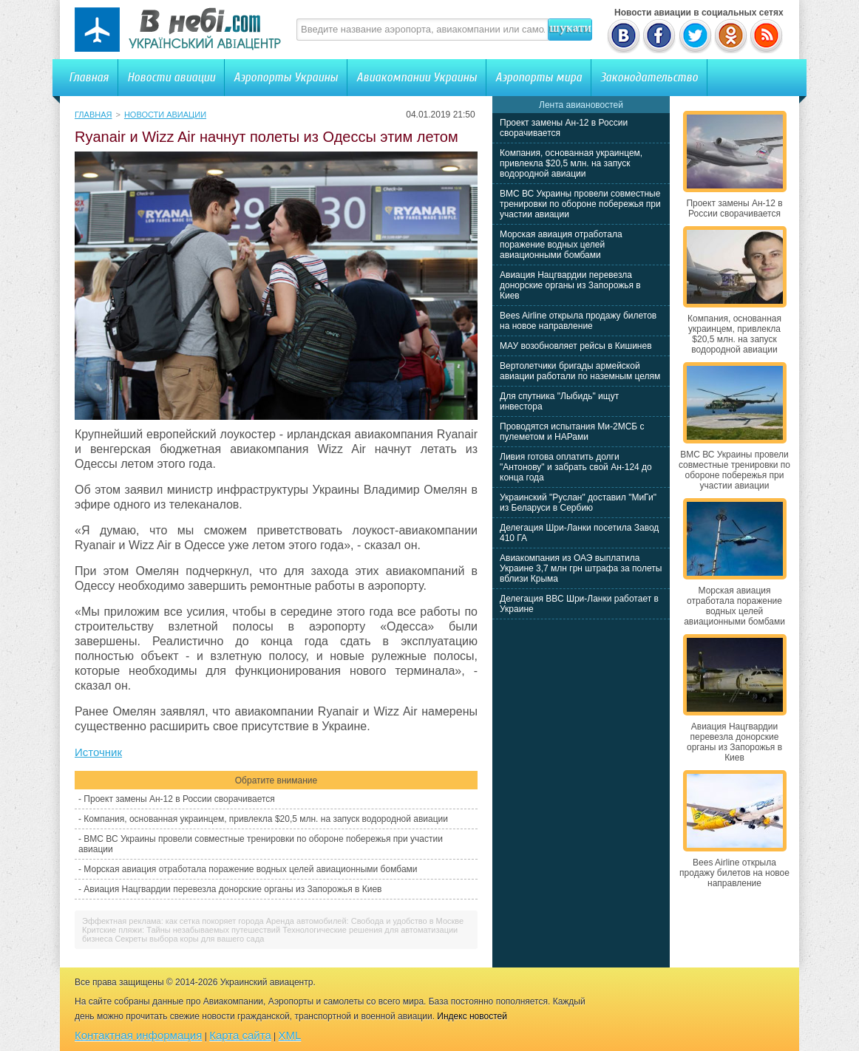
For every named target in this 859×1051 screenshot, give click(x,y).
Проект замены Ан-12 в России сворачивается (179, 799)
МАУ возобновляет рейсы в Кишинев (576, 346)
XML (290, 1035)
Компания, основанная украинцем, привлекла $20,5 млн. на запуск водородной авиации (266, 819)
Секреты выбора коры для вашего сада (189, 938)
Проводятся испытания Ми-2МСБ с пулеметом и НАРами (572, 431)
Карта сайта (240, 1035)
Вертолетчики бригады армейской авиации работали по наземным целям (580, 371)
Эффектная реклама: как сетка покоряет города (173, 920)
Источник (98, 752)
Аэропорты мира (538, 77)
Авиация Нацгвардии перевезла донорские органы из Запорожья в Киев (232, 889)
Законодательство (649, 77)
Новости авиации (171, 77)
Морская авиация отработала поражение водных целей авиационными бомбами (250, 869)
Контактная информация (138, 1035)
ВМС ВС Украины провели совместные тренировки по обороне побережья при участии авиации (580, 204)
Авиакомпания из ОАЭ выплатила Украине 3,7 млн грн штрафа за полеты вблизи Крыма (581, 568)
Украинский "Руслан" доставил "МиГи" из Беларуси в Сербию (578, 502)
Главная (89, 77)
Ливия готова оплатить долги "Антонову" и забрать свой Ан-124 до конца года (576, 467)
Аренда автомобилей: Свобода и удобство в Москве (365, 920)
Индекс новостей (472, 1016)
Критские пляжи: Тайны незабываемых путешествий (181, 929)
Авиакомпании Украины (416, 77)
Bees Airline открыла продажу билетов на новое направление (578, 320)
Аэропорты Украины (286, 77)
